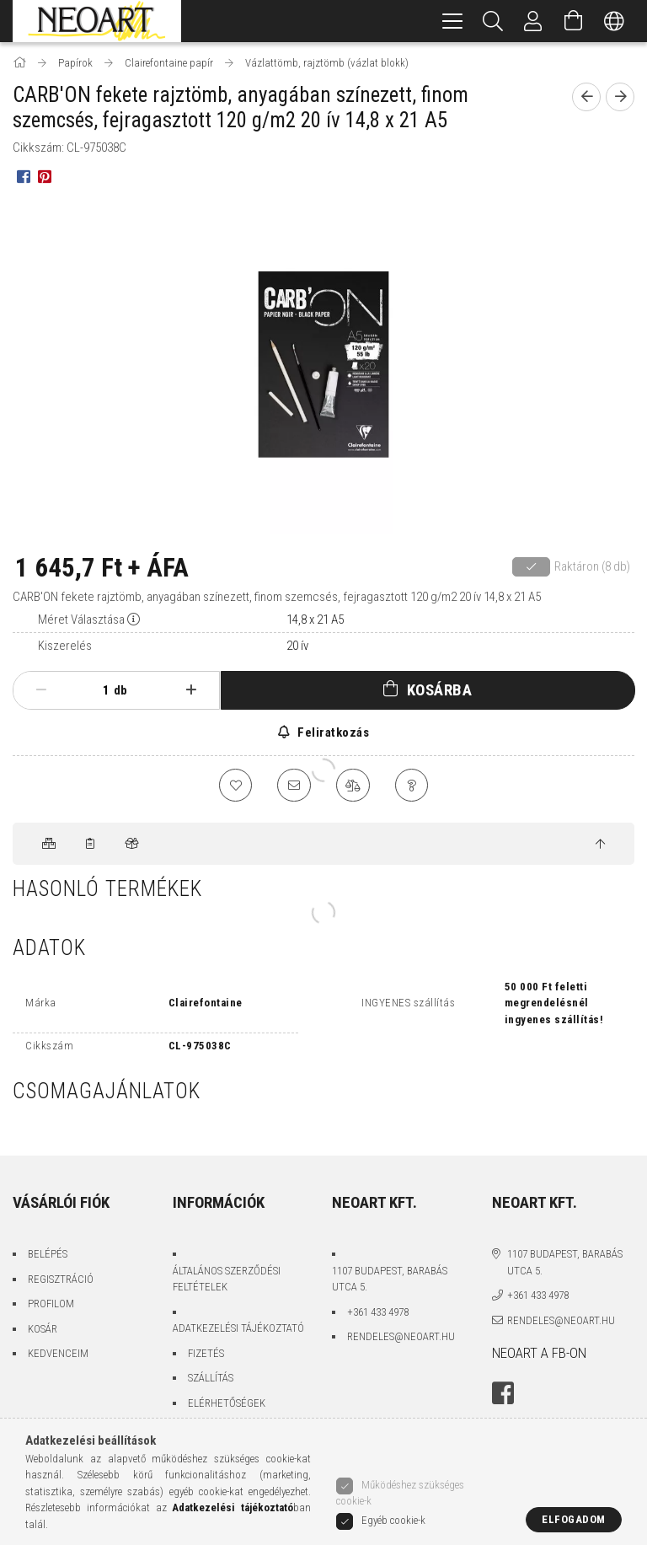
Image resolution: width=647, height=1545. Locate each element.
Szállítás (210, 1377)
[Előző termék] (586, 97)
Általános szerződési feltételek (227, 1279)
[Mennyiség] (97, 690)
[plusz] (191, 690)
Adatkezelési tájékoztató (238, 1328)
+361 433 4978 (378, 1312)
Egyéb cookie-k (393, 1520)
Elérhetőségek (226, 1403)
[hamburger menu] (452, 21)
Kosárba (440, 690)
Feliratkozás (332, 732)
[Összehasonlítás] (353, 785)
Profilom (51, 1303)
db (120, 690)
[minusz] (41, 690)
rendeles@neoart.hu (401, 1336)
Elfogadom (574, 1519)
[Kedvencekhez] (235, 785)
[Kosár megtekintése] (573, 21)
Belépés (47, 1253)
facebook (503, 1394)
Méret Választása (81, 619)
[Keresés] (493, 21)
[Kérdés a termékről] (412, 785)
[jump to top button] (600, 845)
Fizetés (206, 1353)
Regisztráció (61, 1279)
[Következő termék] (620, 97)
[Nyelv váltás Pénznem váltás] (614, 21)
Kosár (42, 1328)
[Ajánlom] (294, 785)
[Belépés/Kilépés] (533, 21)
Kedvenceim (58, 1353)
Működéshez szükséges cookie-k (400, 1493)
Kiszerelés (65, 645)
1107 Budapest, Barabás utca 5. (389, 1279)
